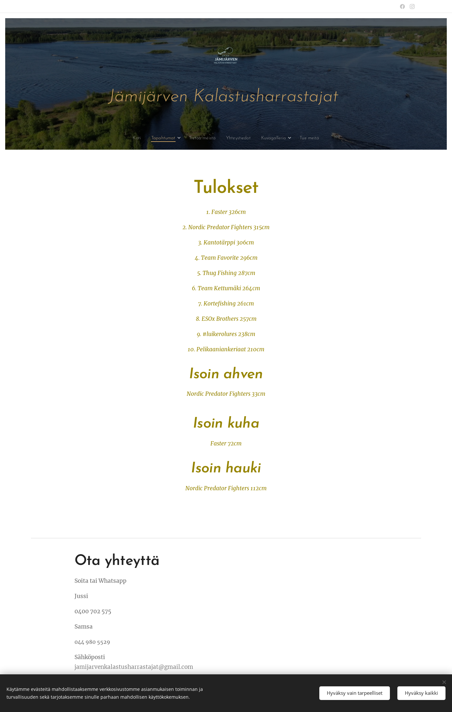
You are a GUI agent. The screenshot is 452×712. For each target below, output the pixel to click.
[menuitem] (131, 138)
